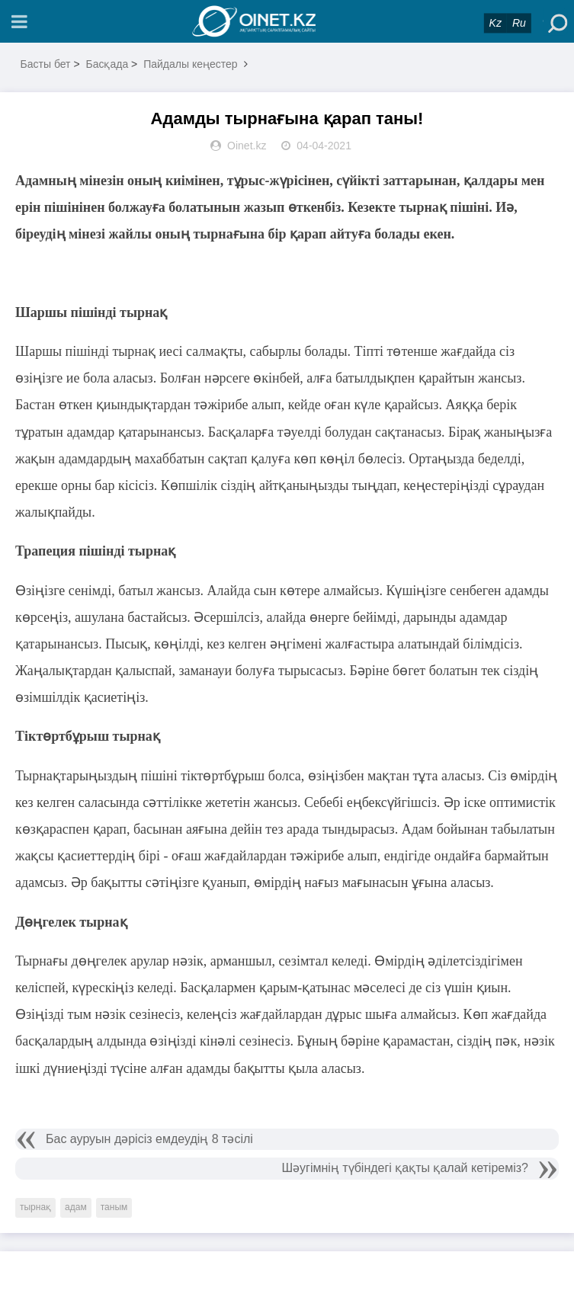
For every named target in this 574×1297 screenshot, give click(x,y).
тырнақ (35, 1207)
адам (76, 1207)
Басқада (106, 64)
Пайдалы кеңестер (190, 64)
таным (114, 1207)
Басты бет (46, 64)
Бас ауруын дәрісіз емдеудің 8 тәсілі (149, 1138)
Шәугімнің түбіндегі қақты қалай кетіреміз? (404, 1167)
